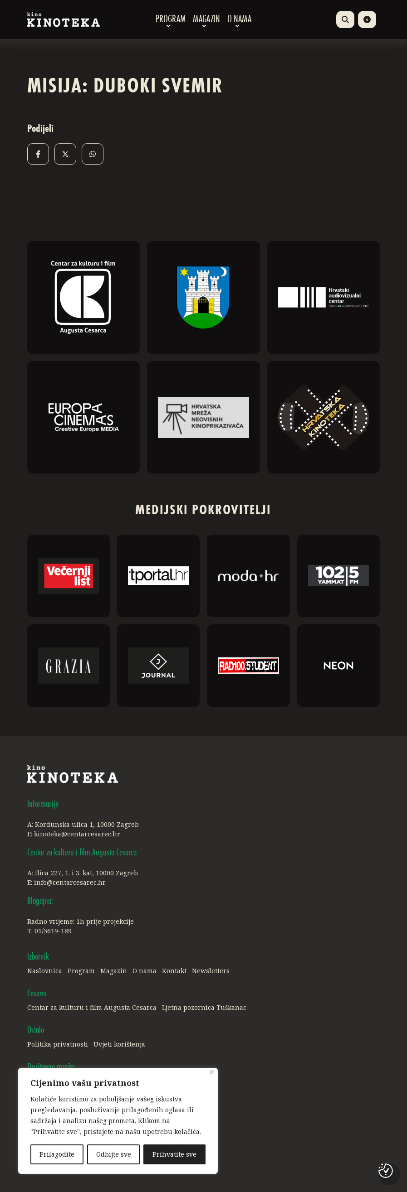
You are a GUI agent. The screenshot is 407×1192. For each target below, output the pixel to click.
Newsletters (211, 970)
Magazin (206, 19)
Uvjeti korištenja (119, 1044)
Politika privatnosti (57, 1044)
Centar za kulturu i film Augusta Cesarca (92, 1007)
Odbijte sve (113, 1154)
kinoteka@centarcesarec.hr (77, 834)
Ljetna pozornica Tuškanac (204, 1007)
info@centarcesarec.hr (70, 882)
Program (171, 19)
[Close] (212, 1072)
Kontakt (174, 970)
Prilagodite (56, 1154)
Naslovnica (44, 970)
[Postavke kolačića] (385, 1170)
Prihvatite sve (174, 1154)
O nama (239, 19)
